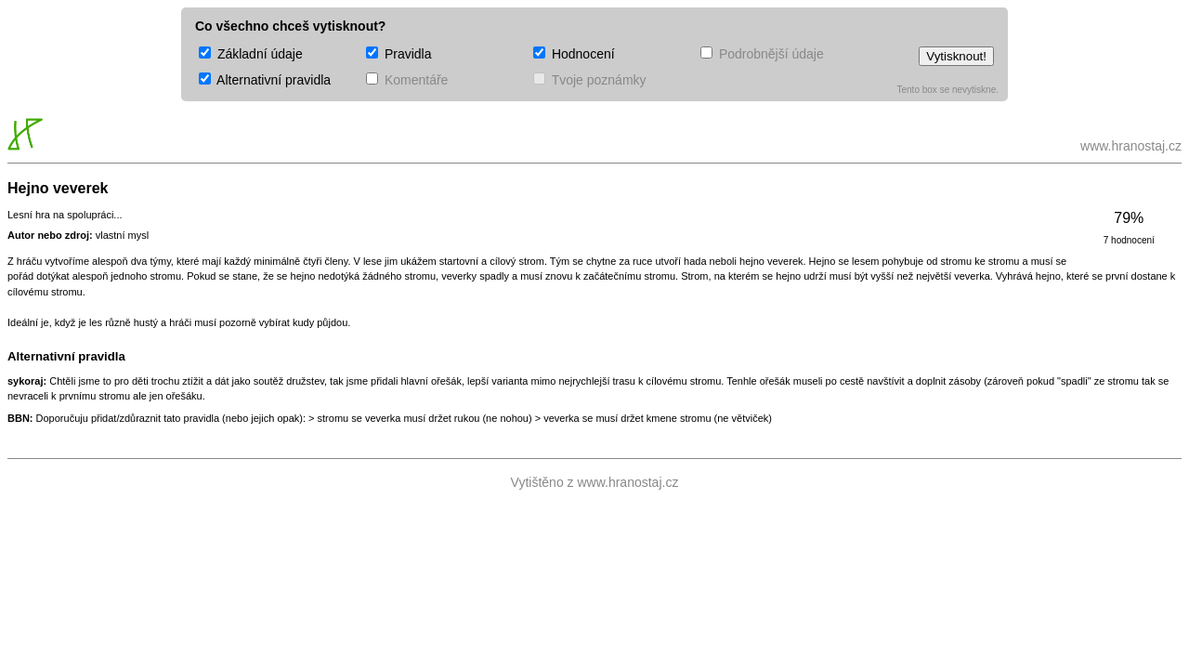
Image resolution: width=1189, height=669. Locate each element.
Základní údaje (251, 53)
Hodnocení (574, 53)
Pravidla (398, 53)
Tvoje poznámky (590, 79)
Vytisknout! (956, 56)
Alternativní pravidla (265, 79)
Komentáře (407, 79)
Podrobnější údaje (762, 53)
